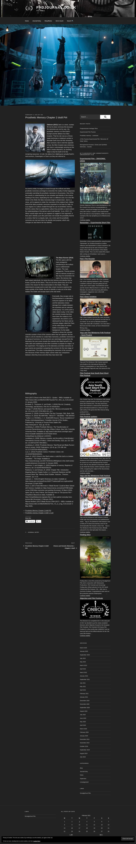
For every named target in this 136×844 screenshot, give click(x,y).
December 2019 (84, 732)
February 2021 (84, 686)
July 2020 (83, 707)
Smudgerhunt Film (85, 786)
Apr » (101, 827)
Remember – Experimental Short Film (95, 216)
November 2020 (84, 697)
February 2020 (84, 725)
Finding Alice (85, 528)
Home (27, 14)
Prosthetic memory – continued (89, 128)
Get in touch (59, 14)
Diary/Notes (48, 14)
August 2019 (83, 746)
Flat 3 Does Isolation (88, 290)
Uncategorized (84, 775)
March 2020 (83, 721)
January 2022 (84, 669)
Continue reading (85, 213)
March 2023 (83, 658)
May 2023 (83, 655)
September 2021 (85, 672)
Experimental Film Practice (88, 125)
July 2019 (83, 750)
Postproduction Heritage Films (89, 121)
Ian (42, 107)
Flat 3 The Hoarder (87, 252)
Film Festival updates (88, 410)
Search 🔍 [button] (70, 14)
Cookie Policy (36, 841)
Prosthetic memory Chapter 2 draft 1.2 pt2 (39, 506)
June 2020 (83, 711)
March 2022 (83, 665)
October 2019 (84, 739)
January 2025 (84, 644)
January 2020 (84, 729)
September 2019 (85, 743)
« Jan (71, 827)
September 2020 (85, 700)
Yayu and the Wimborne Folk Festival (95, 469)
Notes (81, 768)
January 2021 (84, 690)
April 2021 (83, 683)
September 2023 (85, 648)
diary (81, 761)
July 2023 (83, 651)
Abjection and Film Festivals (91, 591)
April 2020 (83, 718)
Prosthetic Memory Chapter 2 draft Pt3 (38, 503)
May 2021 (83, 679)
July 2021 (83, 676)
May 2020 (83, 714)
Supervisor (83, 771)
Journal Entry (36, 14)
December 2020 (84, 693)
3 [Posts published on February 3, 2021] (79, 814)
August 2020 (83, 704)
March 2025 (83, 640)
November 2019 (84, 735)
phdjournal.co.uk (56, 7)
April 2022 (83, 662)
